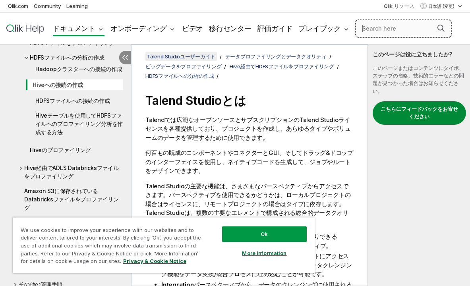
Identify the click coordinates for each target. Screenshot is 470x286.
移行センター (230, 28)
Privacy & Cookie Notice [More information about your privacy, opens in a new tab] (67, 262)
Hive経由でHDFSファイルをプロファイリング (282, 66)
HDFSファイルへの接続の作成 (72, 100)
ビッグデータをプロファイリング (183, 66)
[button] (441, 28)
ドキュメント (74, 28)
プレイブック (319, 28)
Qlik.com (18, 6)
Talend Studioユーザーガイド (181, 56)
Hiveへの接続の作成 (58, 84)
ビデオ (192, 28)
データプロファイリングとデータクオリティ (276, 56)
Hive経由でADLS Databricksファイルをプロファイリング (71, 172)
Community (47, 6)
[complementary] (419, 165)
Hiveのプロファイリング (60, 150)
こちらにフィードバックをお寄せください (419, 113)
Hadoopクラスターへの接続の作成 (78, 69)
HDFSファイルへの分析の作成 (67, 57)
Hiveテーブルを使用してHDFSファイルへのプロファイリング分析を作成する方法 (79, 123)
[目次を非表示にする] (125, 57)
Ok (239, 228)
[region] (149, 242)
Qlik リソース (399, 6)
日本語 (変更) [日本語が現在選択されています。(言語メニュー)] (442, 6)
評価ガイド (275, 28)
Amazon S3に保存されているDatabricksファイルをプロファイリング (71, 199)
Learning (76, 6)
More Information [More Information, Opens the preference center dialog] (239, 247)
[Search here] (403, 28)
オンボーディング (138, 28)
